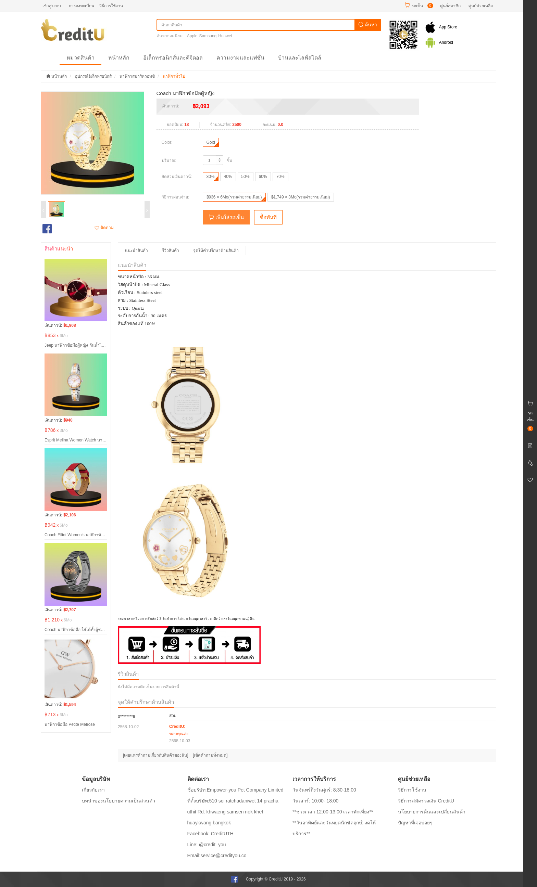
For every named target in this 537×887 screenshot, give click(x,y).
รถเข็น (417, 5)
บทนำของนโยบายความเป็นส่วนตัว (118, 801)
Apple (192, 36)
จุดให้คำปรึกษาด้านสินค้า (216, 250)
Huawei (225, 36)
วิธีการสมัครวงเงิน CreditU (426, 801)
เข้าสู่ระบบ (51, 5)
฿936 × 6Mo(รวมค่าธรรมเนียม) (234, 197)
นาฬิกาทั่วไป (174, 76)
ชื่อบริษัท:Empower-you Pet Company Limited (235, 790)
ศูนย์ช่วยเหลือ (481, 5)
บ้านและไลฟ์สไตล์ (299, 58)
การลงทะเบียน (81, 5)
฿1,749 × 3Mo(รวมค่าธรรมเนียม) (300, 197)
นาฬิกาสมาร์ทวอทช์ (137, 76)
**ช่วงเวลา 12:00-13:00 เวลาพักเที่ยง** (332, 811)
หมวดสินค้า (80, 58)
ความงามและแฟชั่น (240, 58)
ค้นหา (367, 24)
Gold (211, 142)
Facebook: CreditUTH (210, 833)
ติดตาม (104, 227)
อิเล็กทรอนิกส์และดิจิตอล (173, 58)
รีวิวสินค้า (170, 250)
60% (263, 176)
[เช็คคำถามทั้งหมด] (210, 755)
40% (228, 176)
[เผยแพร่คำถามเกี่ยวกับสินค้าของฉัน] (155, 755)
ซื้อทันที (268, 217)
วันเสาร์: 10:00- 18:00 (315, 801)
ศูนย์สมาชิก (450, 5)
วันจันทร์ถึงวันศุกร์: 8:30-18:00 (324, 790)
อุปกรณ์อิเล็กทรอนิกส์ (93, 76)
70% (280, 176)
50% (245, 176)
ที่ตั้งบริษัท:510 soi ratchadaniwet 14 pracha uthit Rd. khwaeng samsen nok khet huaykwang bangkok (232, 811)
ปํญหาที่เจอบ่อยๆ (415, 822)
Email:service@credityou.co (217, 855)
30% (211, 176)
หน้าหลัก (118, 58)
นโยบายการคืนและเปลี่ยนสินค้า (431, 811)
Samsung (208, 36)
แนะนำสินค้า (136, 250)
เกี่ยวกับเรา (93, 790)
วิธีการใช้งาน (111, 5)
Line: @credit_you (206, 844)
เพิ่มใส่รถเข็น (226, 217)
